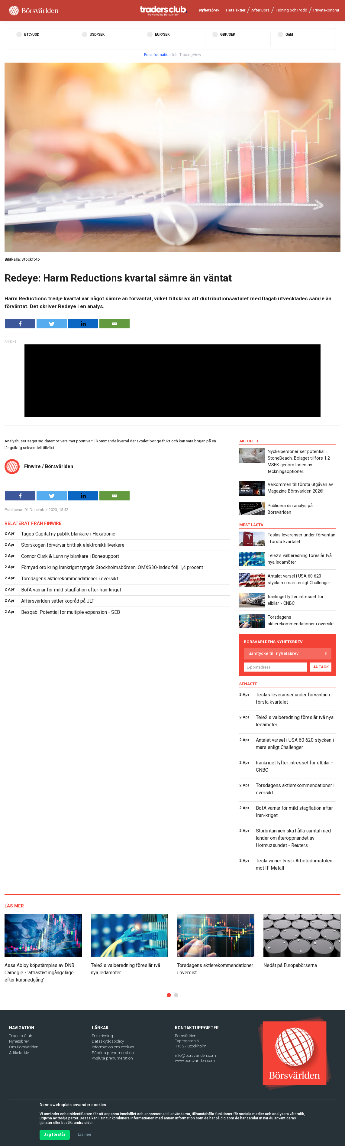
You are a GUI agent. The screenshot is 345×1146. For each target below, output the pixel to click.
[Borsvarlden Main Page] (34, 11)
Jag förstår (55, 1134)
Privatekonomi (326, 10)
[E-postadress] (275, 667)
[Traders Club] (164, 11)
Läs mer (84, 1134)
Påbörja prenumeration (113, 1052)
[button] (168, 995)
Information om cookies (113, 1047)
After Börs (260, 10)
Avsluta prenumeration (112, 1058)
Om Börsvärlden (23, 1047)
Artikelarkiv (19, 1052)
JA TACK (321, 667)
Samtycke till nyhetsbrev (273, 653)
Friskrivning (102, 1036)
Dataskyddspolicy (108, 1041)
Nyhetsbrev (209, 10)
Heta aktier (235, 10)
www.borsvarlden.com (195, 1060)
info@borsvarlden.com (195, 1055)
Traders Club (20, 1036)
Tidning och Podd (291, 10)
